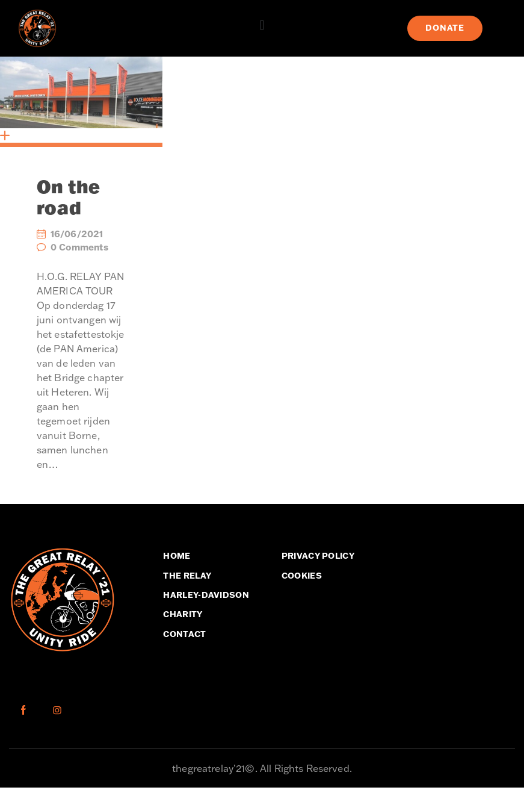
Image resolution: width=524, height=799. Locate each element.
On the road (68, 197)
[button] (262, 26)
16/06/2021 (77, 234)
